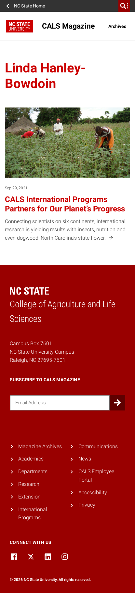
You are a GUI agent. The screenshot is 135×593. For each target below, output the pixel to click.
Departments (32, 471)
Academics (31, 459)
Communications (98, 446)
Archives (117, 26)
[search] (124, 6)
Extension (29, 497)
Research (28, 484)
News (84, 459)
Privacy (86, 505)
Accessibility (92, 492)
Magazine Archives (40, 446)
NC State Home (29, 5)
